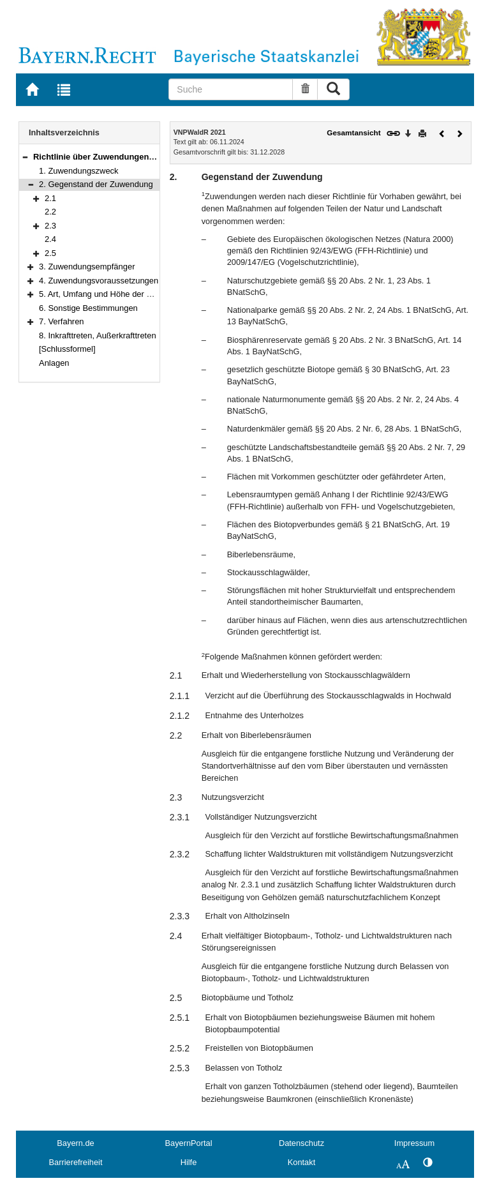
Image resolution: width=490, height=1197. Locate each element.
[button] (25, 157)
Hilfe (189, 1162)
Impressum (414, 1143)
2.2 (50, 211)
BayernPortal (188, 1143)
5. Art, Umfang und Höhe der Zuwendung (114, 294)
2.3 (50, 225)
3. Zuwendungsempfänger (87, 266)
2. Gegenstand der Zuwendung (96, 184)
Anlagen (54, 363)
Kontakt (301, 1162)
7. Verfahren (61, 321)
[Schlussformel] (67, 349)
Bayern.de (75, 1143)
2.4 (50, 239)
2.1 (50, 198)
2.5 (50, 253)
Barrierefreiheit (76, 1162)
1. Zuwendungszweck (79, 171)
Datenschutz (301, 1143)
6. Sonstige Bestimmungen (88, 308)
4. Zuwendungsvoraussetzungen (98, 280)
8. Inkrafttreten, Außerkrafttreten (97, 335)
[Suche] (230, 89)
